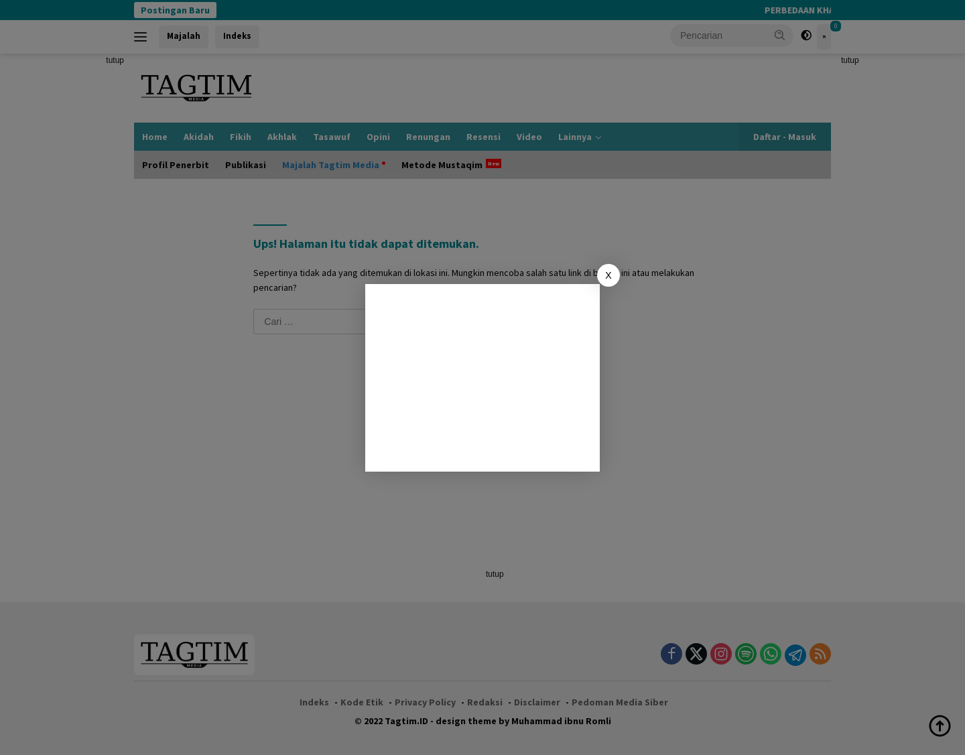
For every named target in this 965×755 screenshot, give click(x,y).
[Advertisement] (482, 378)
